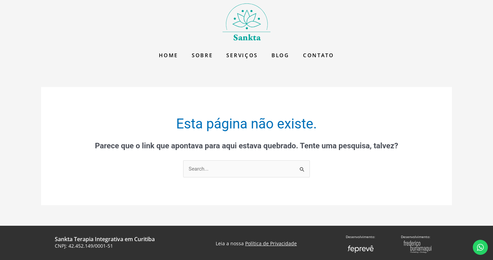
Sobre (202, 55)
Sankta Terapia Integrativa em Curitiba (105, 239)
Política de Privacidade (271, 243)
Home (168, 55)
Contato (318, 55)
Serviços (242, 55)
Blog (280, 55)
